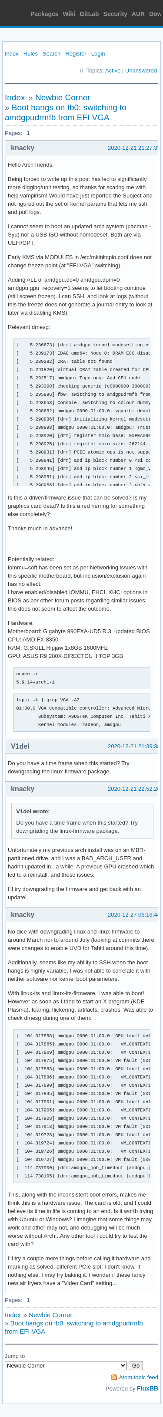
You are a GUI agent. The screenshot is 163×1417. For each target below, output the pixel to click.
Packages (44, 13)
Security (115, 13)
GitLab (89, 13)
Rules (30, 53)
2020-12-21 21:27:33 (134, 148)
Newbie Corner (62, 97)
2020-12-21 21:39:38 (134, 746)
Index (12, 53)
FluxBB (147, 1388)
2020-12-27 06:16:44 (134, 914)
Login (98, 53)
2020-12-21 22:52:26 (134, 789)
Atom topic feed (138, 1377)
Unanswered (141, 70)
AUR (138, 13)
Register (75, 53)
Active (112, 70)
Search (51, 53)
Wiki (69, 13)
